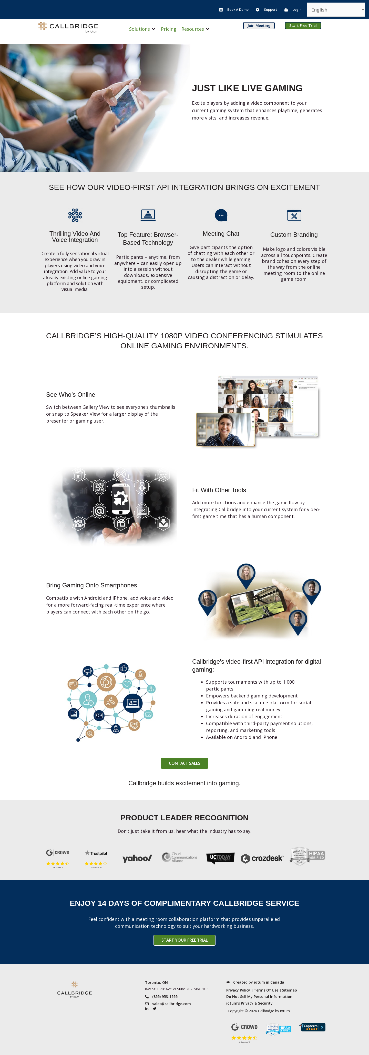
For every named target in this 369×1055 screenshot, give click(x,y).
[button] (142, 29)
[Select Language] (336, 10)
